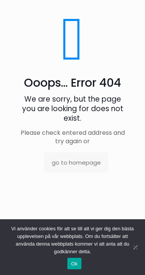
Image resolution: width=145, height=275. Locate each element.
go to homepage (76, 163)
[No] (135, 247)
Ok (74, 264)
